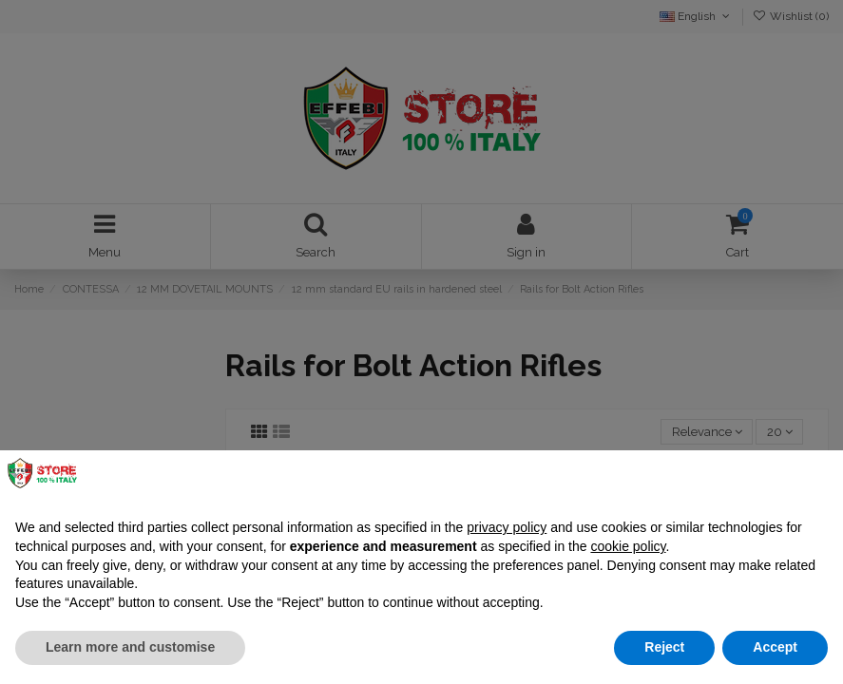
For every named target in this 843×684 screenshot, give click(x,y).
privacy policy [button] (506, 527)
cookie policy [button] (627, 546)
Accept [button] (775, 647)
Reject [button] (664, 647)
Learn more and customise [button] (130, 647)
